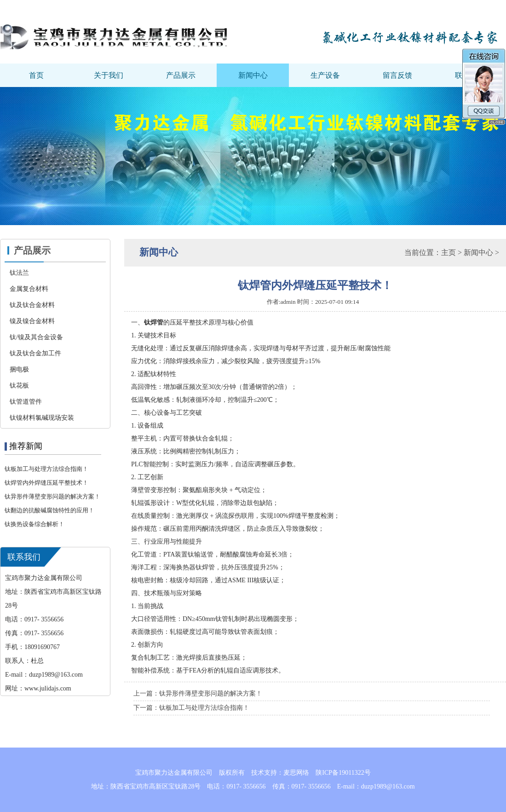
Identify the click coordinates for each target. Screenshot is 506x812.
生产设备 (325, 75)
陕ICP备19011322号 (343, 772)
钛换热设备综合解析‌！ (34, 524)
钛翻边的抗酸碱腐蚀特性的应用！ (49, 510)
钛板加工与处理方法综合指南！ (46, 468)
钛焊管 (153, 322)
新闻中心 (253, 75)
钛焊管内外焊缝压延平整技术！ (46, 482)
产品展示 (181, 75)
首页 (36, 75)
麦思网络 (296, 772)
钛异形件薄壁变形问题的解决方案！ (52, 496)
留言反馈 (397, 75)
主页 (448, 252)
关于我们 (108, 75)
